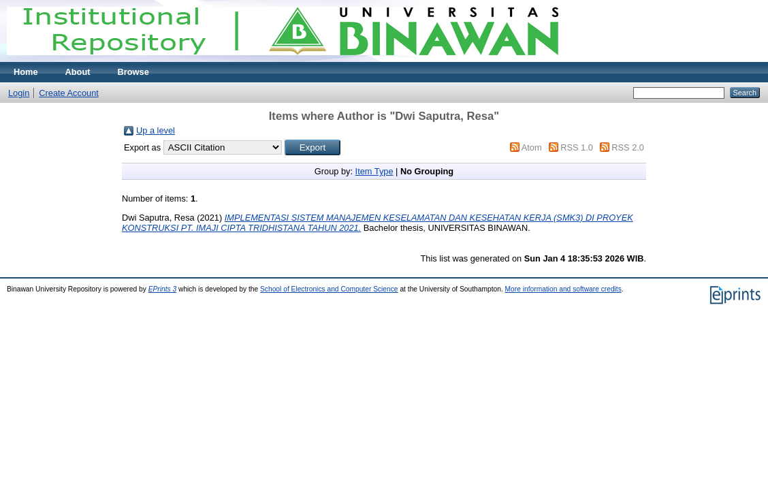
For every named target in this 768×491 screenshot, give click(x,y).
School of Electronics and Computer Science (329, 289)
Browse (133, 72)
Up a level (155, 130)
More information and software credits (563, 289)
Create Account (69, 93)
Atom (532, 147)
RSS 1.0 (576, 147)
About (78, 72)
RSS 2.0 (627, 147)
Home (26, 72)
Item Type (374, 171)
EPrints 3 (162, 289)
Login (18, 93)
